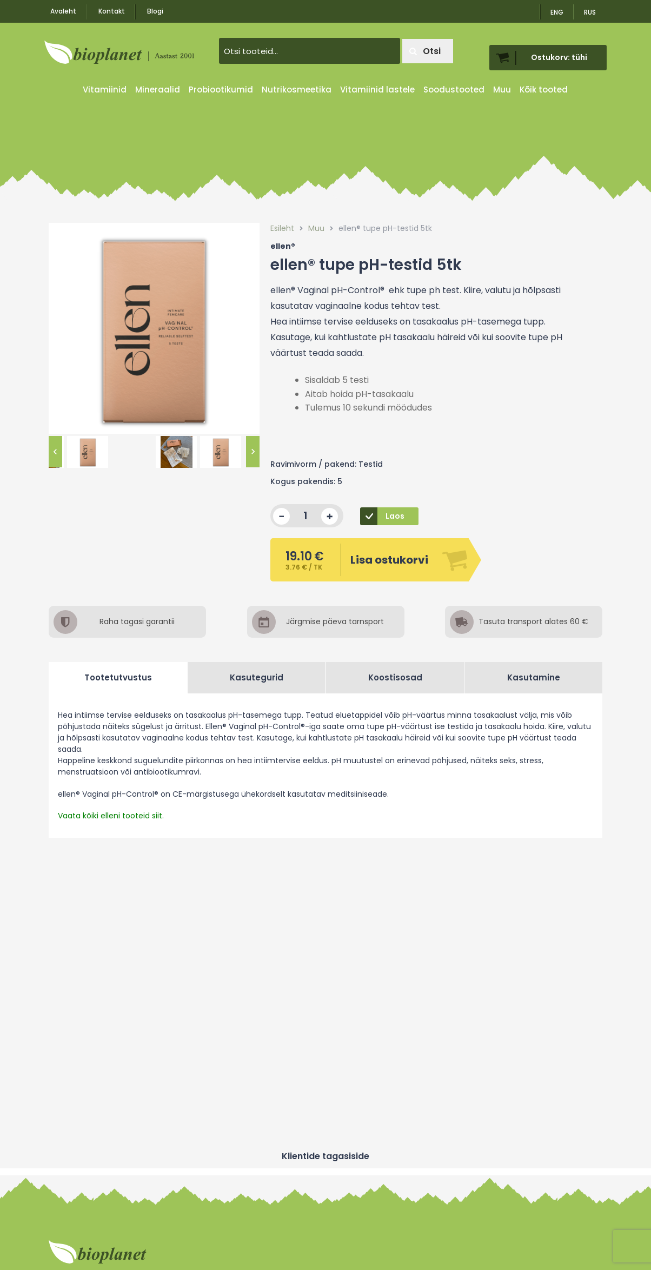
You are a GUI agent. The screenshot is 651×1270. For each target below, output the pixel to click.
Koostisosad (395, 677)
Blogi (155, 11)
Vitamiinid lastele (377, 89)
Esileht (282, 228)
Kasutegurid (256, 677)
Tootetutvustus (118, 677)
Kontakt (111, 11)
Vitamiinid (105, 89)
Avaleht (63, 11)
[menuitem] (590, 8)
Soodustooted (453, 89)
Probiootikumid (221, 89)
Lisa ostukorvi (356, 560)
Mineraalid (157, 89)
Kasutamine (533, 677)
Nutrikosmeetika (296, 89)
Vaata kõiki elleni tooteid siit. (111, 815)
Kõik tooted (544, 89)
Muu (502, 89)
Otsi (425, 51)
